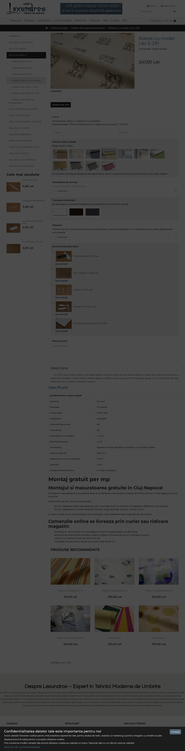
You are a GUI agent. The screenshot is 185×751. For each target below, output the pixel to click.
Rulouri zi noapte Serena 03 (159, 571)
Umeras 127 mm (31, 180)
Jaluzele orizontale (22, 160)
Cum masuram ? (61, 105)
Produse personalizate (24, 147)
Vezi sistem (160, 154)
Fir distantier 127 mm (33, 242)
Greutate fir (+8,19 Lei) (74, 289)
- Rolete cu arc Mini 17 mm (23, 87)
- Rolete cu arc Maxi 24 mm (24, 93)
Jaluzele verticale (21, 42)
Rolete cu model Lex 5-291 (124, 28)
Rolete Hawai (17, 49)
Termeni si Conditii (74, 726)
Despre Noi (70, 710)
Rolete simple (59, 28)
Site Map (128, 715)
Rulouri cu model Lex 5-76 (70, 571)
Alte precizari (59, 322)
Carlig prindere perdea (34, 201)
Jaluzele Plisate (19, 128)
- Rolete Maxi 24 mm (20, 68)
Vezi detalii (61, 245)
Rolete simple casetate (24, 109)
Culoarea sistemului (64, 181)
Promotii (14, 36)
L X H (56, 98)
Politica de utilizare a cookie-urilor (81, 731)
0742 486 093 (25, 710)
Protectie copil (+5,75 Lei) (75, 239)
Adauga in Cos (149, 85)
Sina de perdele (19, 153)
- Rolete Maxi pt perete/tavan (25, 80)
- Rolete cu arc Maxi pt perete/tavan (21, 101)
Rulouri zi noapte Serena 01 (114, 571)
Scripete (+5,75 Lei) (72, 272)
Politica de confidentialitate (78, 720)
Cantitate (144, 72)
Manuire (57, 206)
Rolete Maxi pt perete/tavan (88, 28)
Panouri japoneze (20, 141)
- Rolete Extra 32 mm (21, 74)
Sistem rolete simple (64, 122)
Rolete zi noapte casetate (25, 122)
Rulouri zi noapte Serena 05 (70, 619)
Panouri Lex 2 (114, 619)
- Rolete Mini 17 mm (20, 61)
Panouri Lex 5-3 (158, 619)
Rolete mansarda (20, 134)
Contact (128, 710)
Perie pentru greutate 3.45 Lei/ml (79, 306)
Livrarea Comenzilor (74, 715)
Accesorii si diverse (21, 166)
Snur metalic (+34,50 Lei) (75, 256)
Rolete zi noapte (19, 115)
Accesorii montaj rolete (65, 227)
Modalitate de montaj (65, 163)
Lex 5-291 (66, 643)
